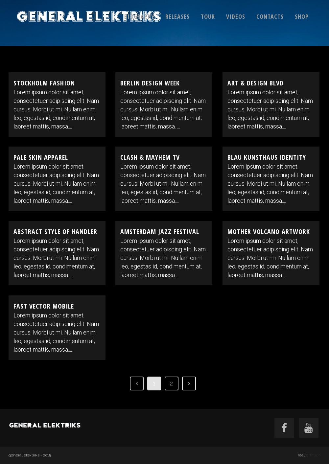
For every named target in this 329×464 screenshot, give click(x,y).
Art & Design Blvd (255, 83)
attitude (313, 455)
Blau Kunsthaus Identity (266, 157)
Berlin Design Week (150, 83)
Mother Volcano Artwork (268, 231)
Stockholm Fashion (44, 83)
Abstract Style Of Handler (55, 231)
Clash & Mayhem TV (150, 157)
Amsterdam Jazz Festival (159, 231)
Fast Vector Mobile (43, 306)
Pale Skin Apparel (40, 157)
